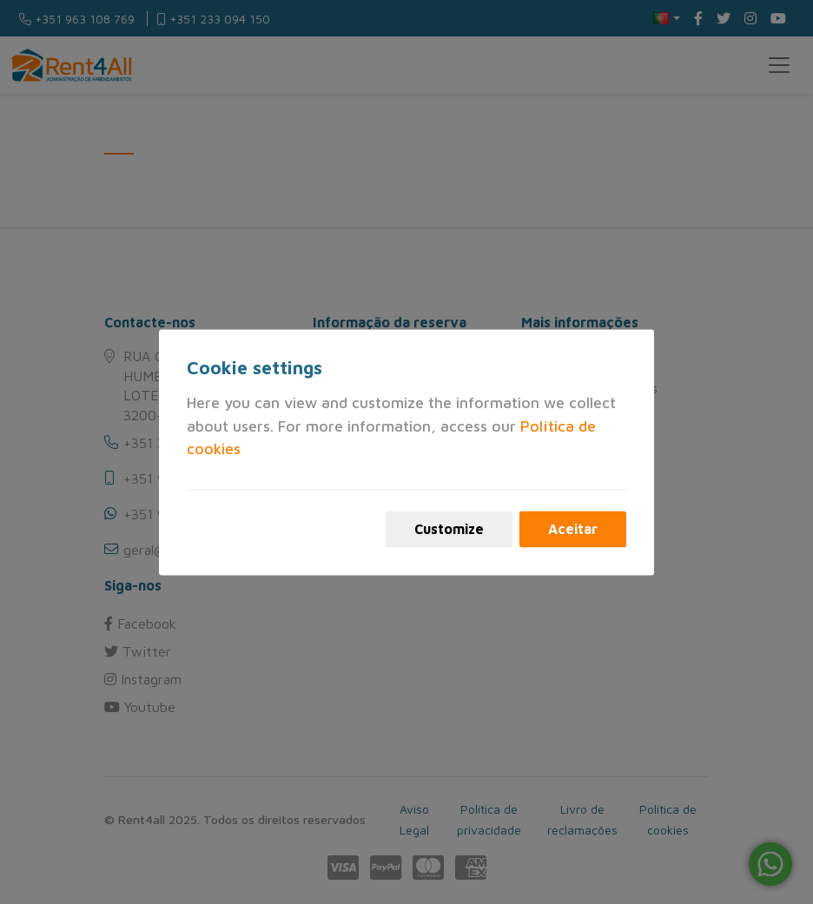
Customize (449, 529)
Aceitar (573, 529)
